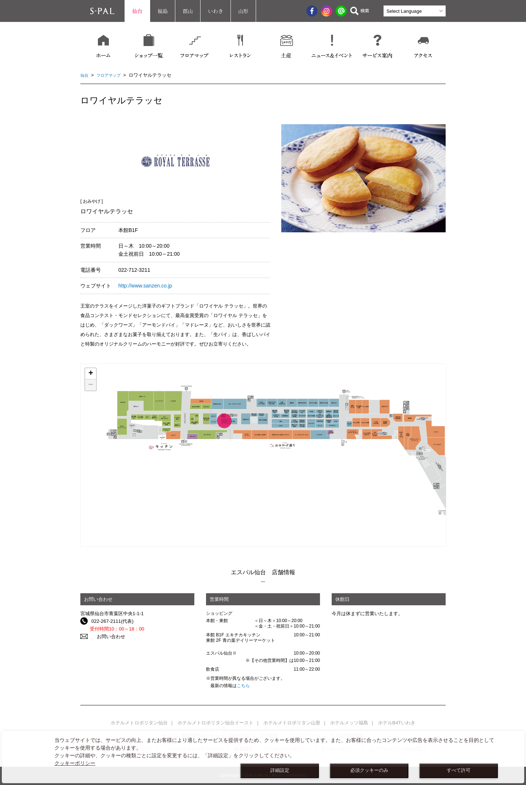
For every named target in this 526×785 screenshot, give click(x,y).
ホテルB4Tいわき (396, 722)
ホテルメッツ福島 (349, 722)
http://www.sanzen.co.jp (145, 286)
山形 (243, 11)
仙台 (137, 11)
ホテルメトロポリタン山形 (291, 722)
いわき (215, 11)
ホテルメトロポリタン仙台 (139, 722)
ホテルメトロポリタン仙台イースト (216, 722)
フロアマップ (112, 75)
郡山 (188, 11)
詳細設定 (279, 770)
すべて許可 (458, 770)
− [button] (90, 385)
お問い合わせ (105, 636)
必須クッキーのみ (369, 770)
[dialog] (263, 757)
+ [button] (90, 373)
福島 (162, 11)
